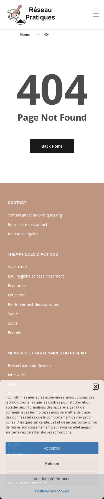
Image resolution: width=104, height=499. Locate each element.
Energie (14, 332)
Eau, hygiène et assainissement (36, 276)
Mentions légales (23, 233)
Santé (13, 313)
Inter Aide (16, 374)
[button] (95, 386)
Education (17, 295)
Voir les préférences (52, 478)
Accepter (52, 448)
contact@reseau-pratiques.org (35, 215)
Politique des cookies (52, 491)
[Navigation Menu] (96, 14)
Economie (17, 285)
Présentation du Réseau (29, 365)
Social (13, 323)
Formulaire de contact (27, 224)
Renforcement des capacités (33, 304)
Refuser (52, 463)
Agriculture (17, 266)
